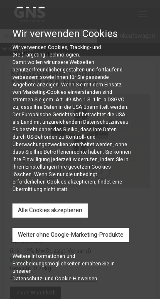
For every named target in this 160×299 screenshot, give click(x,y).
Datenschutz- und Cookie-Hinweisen (54, 278)
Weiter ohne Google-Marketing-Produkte (70, 234)
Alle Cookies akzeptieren (50, 210)
